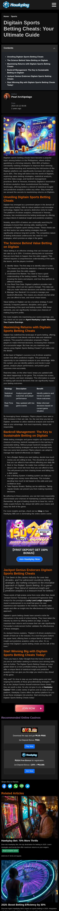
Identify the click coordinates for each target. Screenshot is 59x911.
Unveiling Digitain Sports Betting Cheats (25, 57)
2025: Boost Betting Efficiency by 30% (23, 904)
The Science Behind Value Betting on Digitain (27, 60)
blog (40, 511)
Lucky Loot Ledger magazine (39, 600)
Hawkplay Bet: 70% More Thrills (19, 840)
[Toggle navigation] (54, 5)
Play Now (29, 746)
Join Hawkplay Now (29, 559)
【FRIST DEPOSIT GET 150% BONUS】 (29, 551)
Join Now (29, 771)
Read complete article (10, 851)
